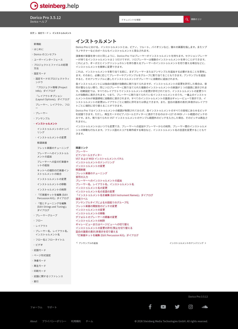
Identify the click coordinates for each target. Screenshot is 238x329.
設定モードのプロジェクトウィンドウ (53, 80)
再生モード (40, 265)
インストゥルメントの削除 (51, 189)
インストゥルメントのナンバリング (53, 130)
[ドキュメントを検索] (187, 19)
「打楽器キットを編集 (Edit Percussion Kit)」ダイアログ (53, 196)
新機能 (37, 44)
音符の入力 (82, 177)
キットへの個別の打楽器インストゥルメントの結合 (53, 171)
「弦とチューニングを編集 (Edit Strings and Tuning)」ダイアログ (52, 206)
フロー (39, 220)
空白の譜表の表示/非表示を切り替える (97, 231)
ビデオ (39, 245)
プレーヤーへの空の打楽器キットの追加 (53, 163)
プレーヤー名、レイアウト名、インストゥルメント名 (53, 232)
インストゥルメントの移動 (51, 184)
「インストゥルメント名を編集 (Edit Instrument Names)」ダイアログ (114, 195)
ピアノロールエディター (89, 155)
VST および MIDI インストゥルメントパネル (100, 158)
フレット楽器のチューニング (53, 148)
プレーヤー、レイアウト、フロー (53, 106)
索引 (36, 281)
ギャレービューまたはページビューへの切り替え (102, 224)
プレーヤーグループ (46, 215)
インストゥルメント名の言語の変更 (95, 191)
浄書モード (40, 260)
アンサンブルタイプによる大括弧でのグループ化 (102, 202)
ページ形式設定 (42, 255)
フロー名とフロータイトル (50, 239)
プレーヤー (42, 113)
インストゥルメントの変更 (51, 137)
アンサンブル (43, 118)
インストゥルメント (61, 32)
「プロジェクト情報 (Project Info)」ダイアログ (51, 88)
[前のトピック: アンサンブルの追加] (88, 243)
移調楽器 (42, 142)
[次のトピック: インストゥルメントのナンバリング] (187, 243)
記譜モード (40, 250)
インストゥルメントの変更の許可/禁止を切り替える (104, 228)
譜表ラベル (82, 198)
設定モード (43, 32)
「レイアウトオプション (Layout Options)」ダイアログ (53, 97)
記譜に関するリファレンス (48, 276)
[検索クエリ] (154, 19)
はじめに (39, 49)
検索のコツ (196, 19)
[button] (32, 44)
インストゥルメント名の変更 (91, 188)
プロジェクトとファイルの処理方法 (51, 66)
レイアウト (42, 226)
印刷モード (40, 271)
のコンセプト (45, 54)
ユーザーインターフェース (48, 59)
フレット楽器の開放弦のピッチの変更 (96, 206)
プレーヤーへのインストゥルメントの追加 (53, 154)
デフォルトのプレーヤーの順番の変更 (96, 217)
